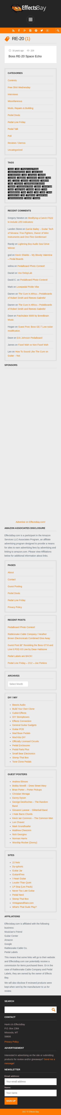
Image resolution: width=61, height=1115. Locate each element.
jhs (23, 195)
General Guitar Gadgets (24, 725)
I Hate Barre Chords (22, 814)
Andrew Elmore (20, 781)
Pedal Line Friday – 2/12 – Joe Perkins (27, 663)
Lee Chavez (18, 822)
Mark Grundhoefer (21, 826)
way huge (20, 189)
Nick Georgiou (19, 834)
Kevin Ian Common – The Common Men (32, 818)
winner (25, 181)
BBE (38, 189)
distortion (35, 181)
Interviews (13, 94)
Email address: (12, 1076)
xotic (43, 192)
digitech (22, 178)
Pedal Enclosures (21, 745)
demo (38, 186)
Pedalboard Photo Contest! (31, 266)
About (11, 572)
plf (10, 181)
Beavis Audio (19, 704)
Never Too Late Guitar (23, 890)
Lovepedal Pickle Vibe (28, 286)
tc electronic (15, 175)
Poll (10, 136)
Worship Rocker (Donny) (24, 842)
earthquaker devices (35, 184)
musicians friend (25, 186)
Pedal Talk (13, 129)
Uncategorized (15, 150)
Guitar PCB (18, 729)
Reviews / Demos (17, 143)
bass (11, 189)
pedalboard (14, 192)
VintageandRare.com (23, 903)
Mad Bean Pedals (21, 733)
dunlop (42, 175)
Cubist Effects (19, 713)
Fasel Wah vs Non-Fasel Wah (33, 344)
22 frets (16, 862)
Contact (12, 579)
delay (42, 178)
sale (25, 175)
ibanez (12, 186)
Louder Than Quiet (21, 882)
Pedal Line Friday (17, 122)
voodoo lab (14, 195)
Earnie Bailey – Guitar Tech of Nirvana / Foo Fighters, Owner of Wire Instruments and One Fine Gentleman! (30, 233)
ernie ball (47, 186)
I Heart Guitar (19, 878)
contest (12, 178)
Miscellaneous (15, 101)
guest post (43, 195)
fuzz (49, 178)
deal (11, 184)
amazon (33, 175)
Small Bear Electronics (23, 753)
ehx (18, 169)
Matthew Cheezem (21, 830)
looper (37, 198)
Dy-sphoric (17, 866)
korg (50, 192)
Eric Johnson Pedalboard (29, 337)
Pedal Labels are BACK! (20, 656)
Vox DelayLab (25, 273)
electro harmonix (17, 172)
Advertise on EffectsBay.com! (30, 522)
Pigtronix (31, 195)
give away (38, 172)
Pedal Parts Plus (20, 749)
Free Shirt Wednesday (19, 87)
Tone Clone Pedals (22, 761)
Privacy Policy (15, 607)
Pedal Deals (14, 115)
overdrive (32, 178)
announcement (16, 198)
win (37, 192)
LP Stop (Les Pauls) (22, 886)
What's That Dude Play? (24, 907)
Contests (12, 80)
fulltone (45, 181)
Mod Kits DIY (19, 737)
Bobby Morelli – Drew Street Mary (29, 785)
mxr (29, 172)
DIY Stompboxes (20, 717)
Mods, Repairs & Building (20, 108)
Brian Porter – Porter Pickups (27, 789)
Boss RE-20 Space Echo (25, 56)
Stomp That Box (20, 757)
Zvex (30, 192)
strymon (19, 184)
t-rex (45, 189)
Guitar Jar (17, 870)
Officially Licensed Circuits (25, 741)
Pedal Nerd (18, 894)
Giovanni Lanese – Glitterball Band (29, 810)
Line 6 (17, 181)
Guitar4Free (18, 874)
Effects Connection (21, 721)
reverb (29, 198)
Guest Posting (15, 586)
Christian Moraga (21, 793)
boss (11, 169)
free (24, 192)
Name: (8, 1087)
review (31, 189)
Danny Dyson (19, 798)
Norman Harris (19, 838)
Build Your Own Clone (23, 709)
